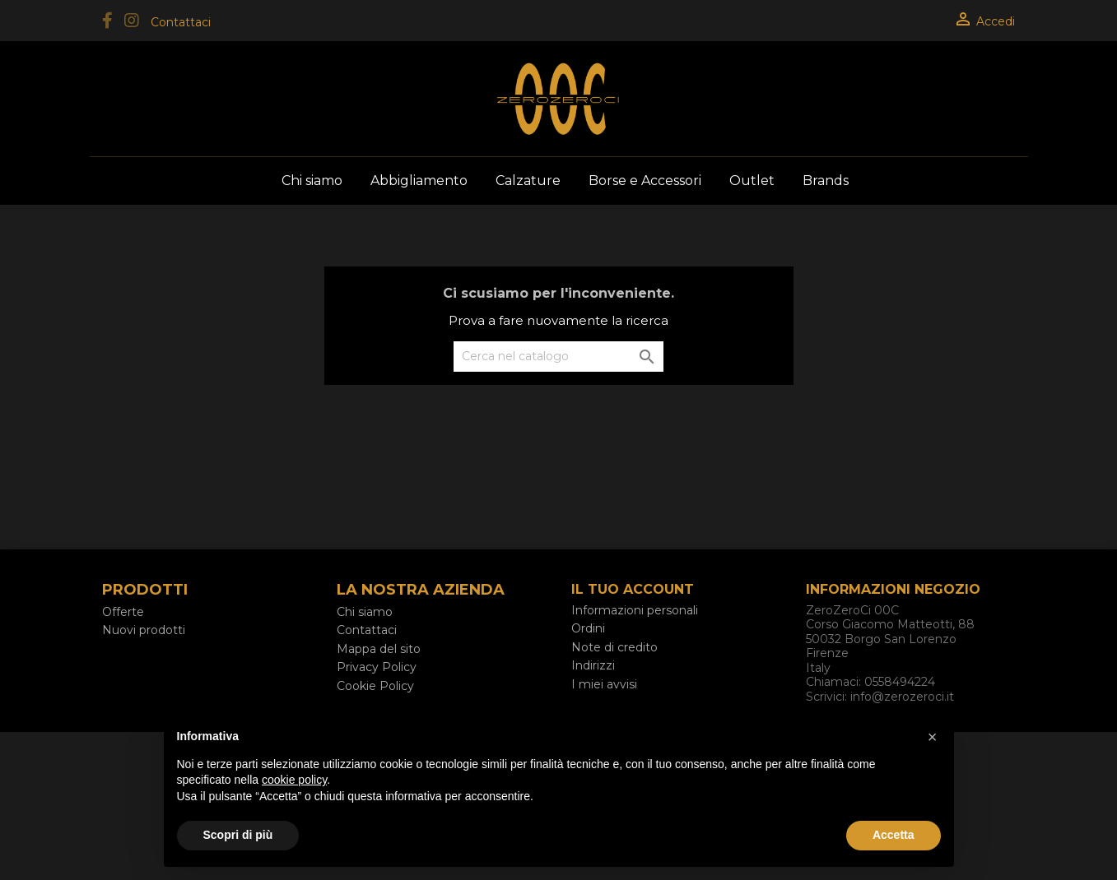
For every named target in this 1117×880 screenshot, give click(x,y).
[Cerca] (558, 357)
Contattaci (181, 22)
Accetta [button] (894, 834)
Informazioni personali (634, 610)
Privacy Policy (377, 667)
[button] (932, 737)
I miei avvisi (604, 684)
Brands (826, 180)
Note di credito (614, 647)
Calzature (528, 180)
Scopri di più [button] (238, 834)
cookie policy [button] (294, 779)
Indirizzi (593, 665)
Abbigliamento (419, 180)
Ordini (588, 628)
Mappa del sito (379, 648)
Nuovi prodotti (143, 630)
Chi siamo (312, 180)
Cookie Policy (375, 686)
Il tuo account (632, 589)
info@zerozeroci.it (902, 696)
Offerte (123, 611)
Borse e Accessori (645, 180)
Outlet (752, 180)
